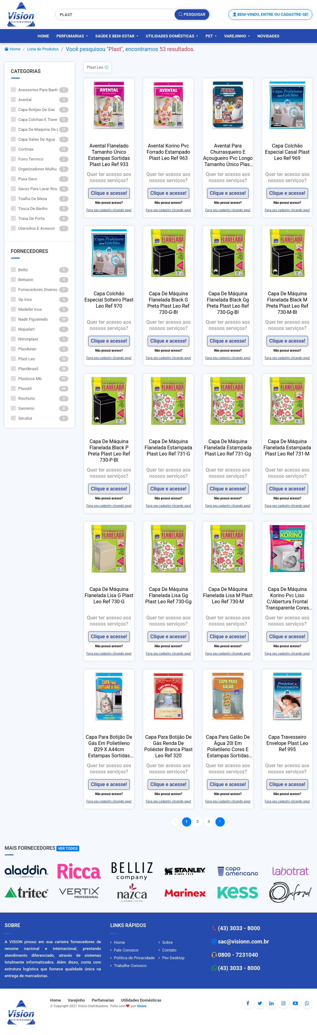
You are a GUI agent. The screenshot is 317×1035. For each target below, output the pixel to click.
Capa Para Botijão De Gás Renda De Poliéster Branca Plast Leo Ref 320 (168, 746)
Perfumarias (70, 36)
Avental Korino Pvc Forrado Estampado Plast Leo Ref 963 (168, 152)
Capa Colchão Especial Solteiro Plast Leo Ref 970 (109, 300)
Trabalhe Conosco (130, 965)
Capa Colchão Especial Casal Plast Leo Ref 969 (287, 152)
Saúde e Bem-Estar (115, 36)
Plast (114, 49)
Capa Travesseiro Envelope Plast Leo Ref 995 (287, 743)
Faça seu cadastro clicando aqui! (109, 210)
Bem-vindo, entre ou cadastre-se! (270, 14)
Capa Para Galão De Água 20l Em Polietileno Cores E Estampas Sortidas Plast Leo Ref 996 (228, 746)
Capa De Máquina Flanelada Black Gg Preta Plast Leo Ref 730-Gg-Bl (228, 303)
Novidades (268, 36)
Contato (169, 950)
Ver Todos (68, 848)
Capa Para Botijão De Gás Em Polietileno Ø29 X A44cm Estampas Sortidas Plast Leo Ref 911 (109, 746)
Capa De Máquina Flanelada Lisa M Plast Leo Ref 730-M (228, 595)
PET (210, 36)
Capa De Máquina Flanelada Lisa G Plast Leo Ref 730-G (109, 595)
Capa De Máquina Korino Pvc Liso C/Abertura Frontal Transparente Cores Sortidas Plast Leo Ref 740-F (287, 598)
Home (43, 36)
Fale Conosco (126, 950)
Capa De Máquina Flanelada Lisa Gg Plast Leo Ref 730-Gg (168, 595)
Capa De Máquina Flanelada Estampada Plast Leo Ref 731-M (287, 447)
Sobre (167, 942)
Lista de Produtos (43, 49)
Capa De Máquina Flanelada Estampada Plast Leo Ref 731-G (168, 447)
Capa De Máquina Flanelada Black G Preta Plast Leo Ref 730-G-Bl (168, 303)
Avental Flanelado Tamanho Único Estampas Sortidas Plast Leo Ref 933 (109, 155)
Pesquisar (192, 14)
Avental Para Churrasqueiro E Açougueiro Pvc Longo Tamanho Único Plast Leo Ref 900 (228, 155)
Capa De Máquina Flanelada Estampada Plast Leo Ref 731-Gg (228, 447)
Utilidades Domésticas (170, 36)
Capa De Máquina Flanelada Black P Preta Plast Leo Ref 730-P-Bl (109, 450)
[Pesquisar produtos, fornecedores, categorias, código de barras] (115, 14)
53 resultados (176, 49)
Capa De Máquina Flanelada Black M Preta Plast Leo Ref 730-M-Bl (287, 303)
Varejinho (235, 36)
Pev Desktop (173, 958)
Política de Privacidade (134, 958)
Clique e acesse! (109, 193)
